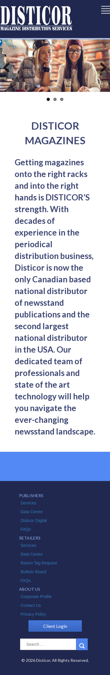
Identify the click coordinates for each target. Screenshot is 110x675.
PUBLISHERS (31, 495)
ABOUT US (29, 589)
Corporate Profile (36, 596)
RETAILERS (29, 537)
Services (28, 503)
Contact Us (31, 605)
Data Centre (32, 511)
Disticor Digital (34, 520)
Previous (9, 66)
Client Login (55, 626)
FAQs (26, 529)
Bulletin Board (33, 571)
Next (101, 66)
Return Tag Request (39, 563)
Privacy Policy (33, 614)
